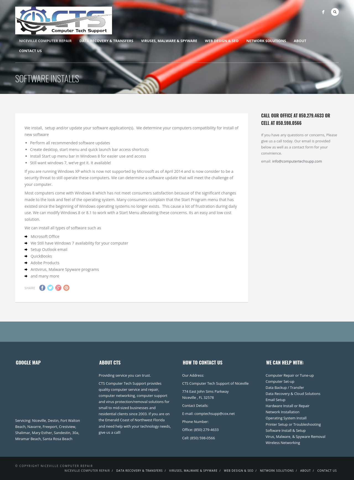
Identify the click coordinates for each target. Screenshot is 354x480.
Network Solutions (266, 40)
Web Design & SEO (222, 40)
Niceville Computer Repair (45, 40)
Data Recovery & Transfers (106, 40)
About (300, 40)
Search (335, 12)
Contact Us (30, 50)
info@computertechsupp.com (297, 161)
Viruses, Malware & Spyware (169, 40)
